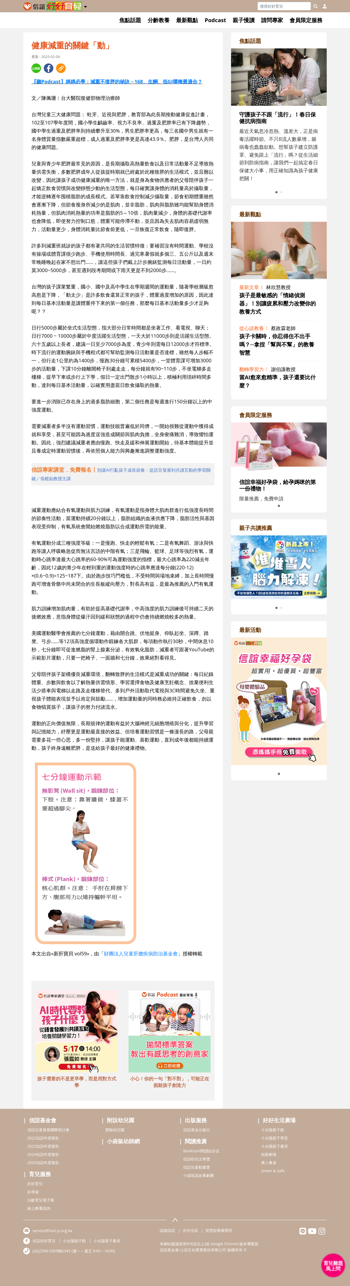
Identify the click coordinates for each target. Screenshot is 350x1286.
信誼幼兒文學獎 (196, 1159)
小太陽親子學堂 (274, 1138)
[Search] (284, 6)
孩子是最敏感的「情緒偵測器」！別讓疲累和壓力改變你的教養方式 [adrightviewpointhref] (277, 303)
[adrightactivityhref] (279, 700)
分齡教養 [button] (159, 20)
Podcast (215, 20)
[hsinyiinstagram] (322, 1232)
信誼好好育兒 (44, 1240)
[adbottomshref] (77, 1032)
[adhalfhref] (123, 474)
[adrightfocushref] (279, 127)
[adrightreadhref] (279, 566)
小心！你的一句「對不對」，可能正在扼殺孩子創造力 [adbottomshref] (169, 1081)
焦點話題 (130, 20)
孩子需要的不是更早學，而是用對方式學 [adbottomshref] (76, 1081)
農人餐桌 (268, 1162)
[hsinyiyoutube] (312, 1232)
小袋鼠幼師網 (123, 1141)
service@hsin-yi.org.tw (52, 1230)
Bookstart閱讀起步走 (201, 1150)
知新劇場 (268, 1154)
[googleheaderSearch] (315, 6)
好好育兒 (35, 1183)
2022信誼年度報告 (43, 1138)
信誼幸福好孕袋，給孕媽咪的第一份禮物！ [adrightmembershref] (277, 485)
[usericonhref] (322, 6)
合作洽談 (190, 1230)
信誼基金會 (42, 1120)
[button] (85, 5)
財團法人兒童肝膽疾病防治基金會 (141, 953)
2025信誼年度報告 (43, 1162)
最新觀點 (187, 20)
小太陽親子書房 (274, 1146)
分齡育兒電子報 (40, 1200)
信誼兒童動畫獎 (196, 1167)
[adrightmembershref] (279, 447)
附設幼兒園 (120, 1120)
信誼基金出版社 (196, 1129)
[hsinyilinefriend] (303, 1232)
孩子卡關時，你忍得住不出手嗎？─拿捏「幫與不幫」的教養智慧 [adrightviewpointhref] (276, 344)
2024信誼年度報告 (43, 1154)
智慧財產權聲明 (218, 1230)
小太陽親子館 (272, 1129)
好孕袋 (33, 1191)
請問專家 (272, 20)
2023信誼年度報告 (43, 1146)
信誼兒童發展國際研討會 (48, 1129)
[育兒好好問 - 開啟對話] (333, 1265)
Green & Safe (273, 1170)
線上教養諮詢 (38, 1208)
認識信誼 (167, 1230)
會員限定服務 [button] (306, 20)
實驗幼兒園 (114, 1129)
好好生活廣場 (279, 1120)
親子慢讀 (244, 20)
